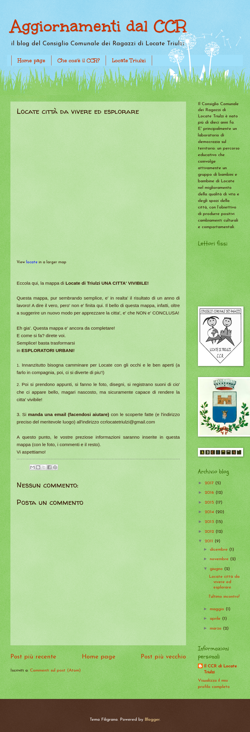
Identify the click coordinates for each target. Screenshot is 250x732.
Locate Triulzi (129, 60)
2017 (210, 483)
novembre (220, 559)
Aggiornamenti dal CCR (98, 26)
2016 (210, 492)
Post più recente (33, 657)
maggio (218, 609)
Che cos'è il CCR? (78, 60)
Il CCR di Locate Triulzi (220, 669)
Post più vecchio (163, 657)
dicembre (219, 549)
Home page (31, 60)
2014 (210, 512)
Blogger (152, 719)
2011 (210, 541)
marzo (216, 628)
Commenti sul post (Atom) (55, 670)
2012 (210, 531)
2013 (210, 522)
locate (32, 262)
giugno (217, 569)
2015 (210, 502)
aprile (216, 618)
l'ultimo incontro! (224, 596)
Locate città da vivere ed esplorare (224, 581)
